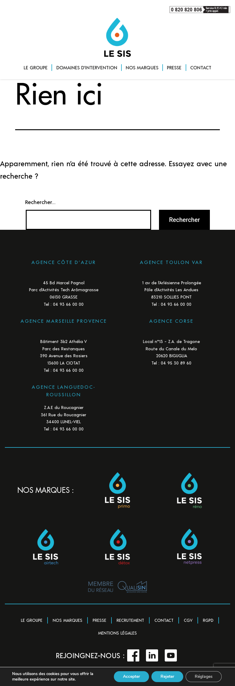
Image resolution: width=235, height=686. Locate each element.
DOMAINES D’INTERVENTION (86, 67)
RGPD (208, 620)
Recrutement (130, 620)
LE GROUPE (36, 67)
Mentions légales (117, 632)
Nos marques (67, 620)
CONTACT (200, 67)
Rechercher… (40, 202)
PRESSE (174, 67)
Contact (164, 620)
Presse (99, 620)
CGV (188, 620)
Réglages (204, 676)
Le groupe (31, 620)
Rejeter (167, 676)
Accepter (131, 676)
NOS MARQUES (142, 67)
